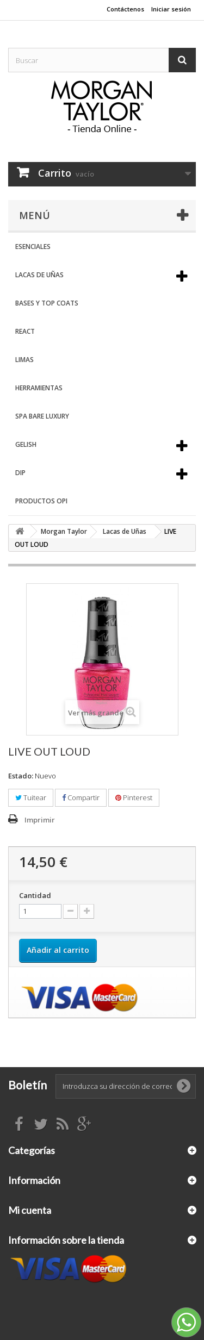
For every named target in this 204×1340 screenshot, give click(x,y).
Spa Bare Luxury (42, 416)
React (25, 331)
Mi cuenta (29, 1210)
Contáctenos (125, 9)
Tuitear (30, 797)
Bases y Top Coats (46, 303)
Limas (24, 359)
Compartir (81, 797)
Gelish (25, 444)
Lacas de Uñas (39, 274)
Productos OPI (41, 501)
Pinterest (133, 797)
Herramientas (39, 387)
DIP (20, 472)
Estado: (20, 776)
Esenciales (33, 246)
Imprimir (39, 820)
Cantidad (35, 895)
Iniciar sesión (171, 9)
